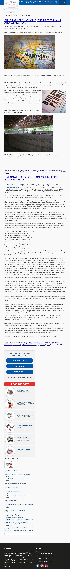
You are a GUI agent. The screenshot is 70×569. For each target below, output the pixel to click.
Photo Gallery (22, 427)
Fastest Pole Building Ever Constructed (14, 500)
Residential (20, 356)
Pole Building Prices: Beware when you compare (17, 486)
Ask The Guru (21, 404)
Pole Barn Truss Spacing (10, 460)
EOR (40, 167)
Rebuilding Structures (53, 332)
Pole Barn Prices (33, 564)
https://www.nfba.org (13, 183)
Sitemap (39, 565)
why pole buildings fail (19, 335)
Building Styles (41, 2)
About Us (18, 564)
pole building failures (40, 334)
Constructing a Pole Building (40, 332)
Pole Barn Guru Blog (24, 392)
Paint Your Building (24, 439)
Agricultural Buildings (28, 2)
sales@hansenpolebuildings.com (49, 546)
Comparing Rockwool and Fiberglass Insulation (16, 512)
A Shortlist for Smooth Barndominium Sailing (16, 469)
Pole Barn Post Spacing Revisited (13, 477)
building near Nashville (32, 167)
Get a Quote (51, 2)
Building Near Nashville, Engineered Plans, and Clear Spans (32, 21)
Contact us (7, 564)
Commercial (20, 362)
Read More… (7, 556)
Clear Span (23, 167)
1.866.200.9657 (20, 374)
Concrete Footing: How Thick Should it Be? (15, 473)
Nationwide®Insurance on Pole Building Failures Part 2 (31, 174)
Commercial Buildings (35, 2)
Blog (13, 564)
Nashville (17, 167)
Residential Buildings (21, 2)
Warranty (42, 564)
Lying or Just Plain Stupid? (11, 490)
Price (22, 380)
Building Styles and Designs (25, 332)
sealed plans (49, 167)
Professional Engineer (23, 166)
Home (6, 12)
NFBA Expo (31, 334)
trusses (44, 167)
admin (7, 169)
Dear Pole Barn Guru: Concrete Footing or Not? (17, 464)
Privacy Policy (32, 565)
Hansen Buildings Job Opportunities (55, 564)
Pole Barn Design (46, 166)
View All (19, 524)
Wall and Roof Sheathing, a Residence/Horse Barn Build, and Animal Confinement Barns (19, 510)
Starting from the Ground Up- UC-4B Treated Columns (18, 520)
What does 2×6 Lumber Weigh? (12, 481)
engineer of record (9, 167)
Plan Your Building (46, 2)
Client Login (56, 2)
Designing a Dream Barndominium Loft (14, 507)
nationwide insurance (31, 335)
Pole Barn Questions (35, 166)
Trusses (53, 166)
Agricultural (20, 350)
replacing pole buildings (52, 334)
